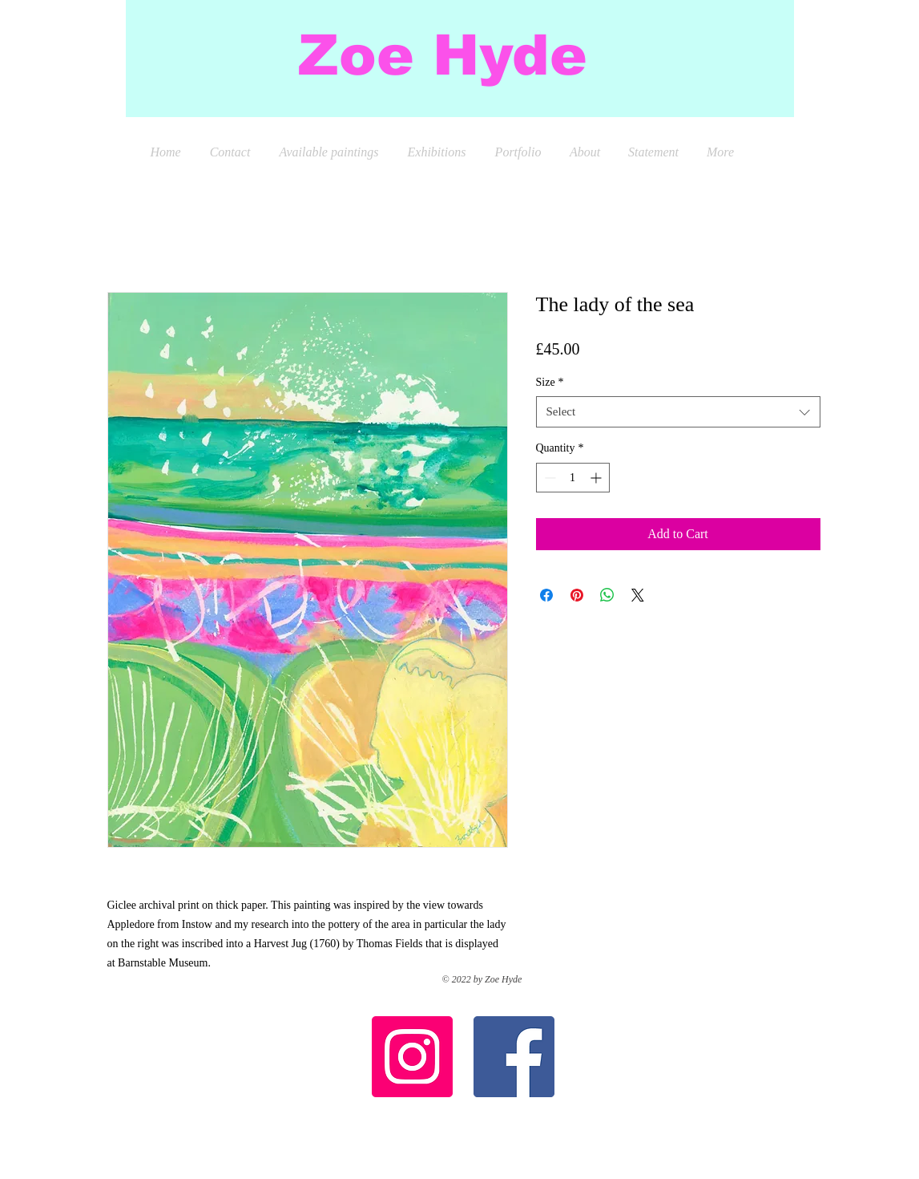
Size (550, 382)
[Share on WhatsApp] (607, 595)
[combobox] (678, 411)
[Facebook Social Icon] (514, 1056)
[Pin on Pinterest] (576, 595)
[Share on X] (637, 595)
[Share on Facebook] (546, 595)
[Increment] (597, 478)
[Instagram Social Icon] (412, 1056)
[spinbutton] (572, 478)
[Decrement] (548, 478)
